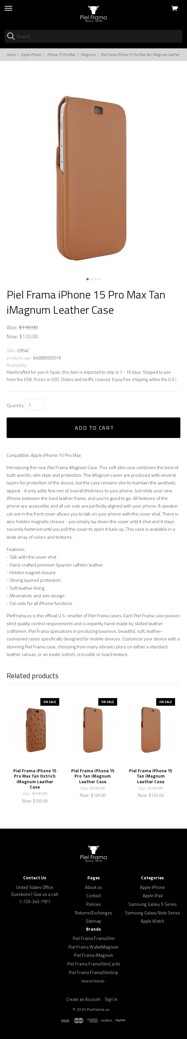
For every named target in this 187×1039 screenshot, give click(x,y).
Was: (12, 327)
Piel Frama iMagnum (93, 955)
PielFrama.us (98, 1009)
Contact (93, 895)
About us (93, 887)
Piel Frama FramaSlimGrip (93, 972)
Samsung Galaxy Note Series (152, 912)
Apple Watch (152, 921)
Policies (93, 904)
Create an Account (83, 999)
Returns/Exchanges (93, 912)
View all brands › (93, 981)
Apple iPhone (152, 887)
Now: (12, 336)
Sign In (111, 999)
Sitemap (93, 921)
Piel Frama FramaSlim (94, 938)
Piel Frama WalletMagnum (93, 947)
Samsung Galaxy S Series (152, 904)
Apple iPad (153, 895)
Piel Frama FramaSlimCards (93, 963)
